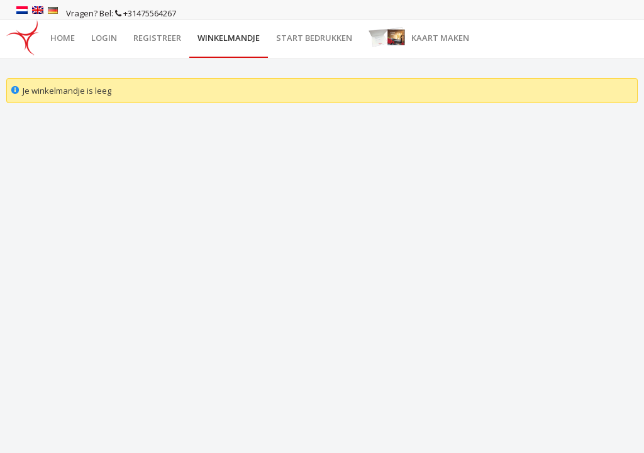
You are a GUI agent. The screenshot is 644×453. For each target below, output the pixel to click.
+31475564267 (145, 13)
